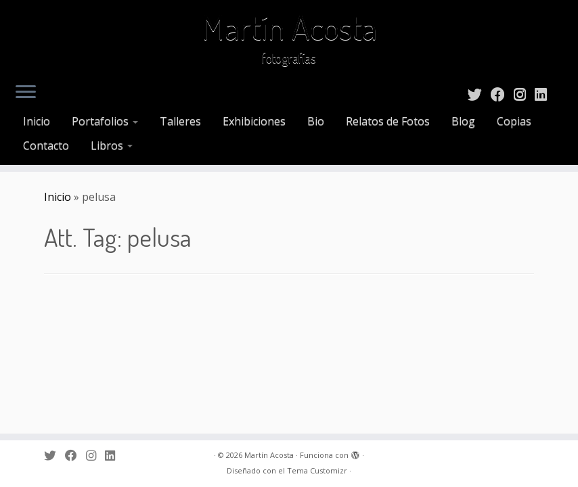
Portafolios (105, 121)
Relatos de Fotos (388, 121)
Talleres (180, 121)
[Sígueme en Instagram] (524, 94)
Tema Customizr (317, 470)
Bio (315, 121)
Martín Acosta (289, 27)
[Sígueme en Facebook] (502, 94)
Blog (463, 121)
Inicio (36, 121)
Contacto (46, 145)
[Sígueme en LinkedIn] (545, 94)
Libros (112, 145)
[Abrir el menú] (26, 93)
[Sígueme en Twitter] (479, 94)
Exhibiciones (254, 121)
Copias (514, 121)
